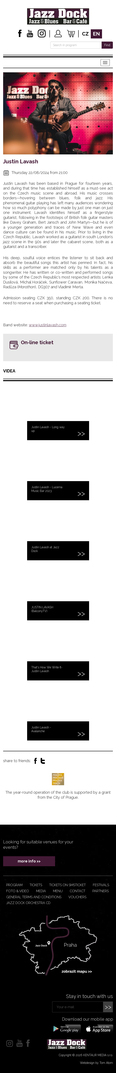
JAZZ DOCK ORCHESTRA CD (28, 903)
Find (107, 45)
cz (85, 34)
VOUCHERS (77, 897)
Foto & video (17, 891)
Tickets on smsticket (67, 885)
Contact (77, 891)
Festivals (101, 885)
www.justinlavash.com (47, 325)
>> (108, 1006)
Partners (100, 891)
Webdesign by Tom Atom (96, 1062)
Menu (58, 891)
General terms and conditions (33, 897)
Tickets (36, 885)
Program (14, 885)
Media (41, 891)
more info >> (29, 861)
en (96, 34)
